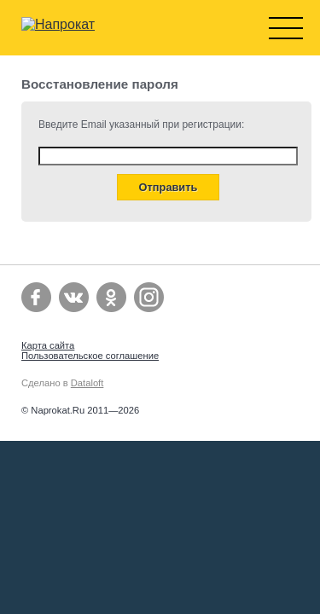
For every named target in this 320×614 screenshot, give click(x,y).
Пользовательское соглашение (90, 355)
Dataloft (87, 383)
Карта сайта (47, 345)
